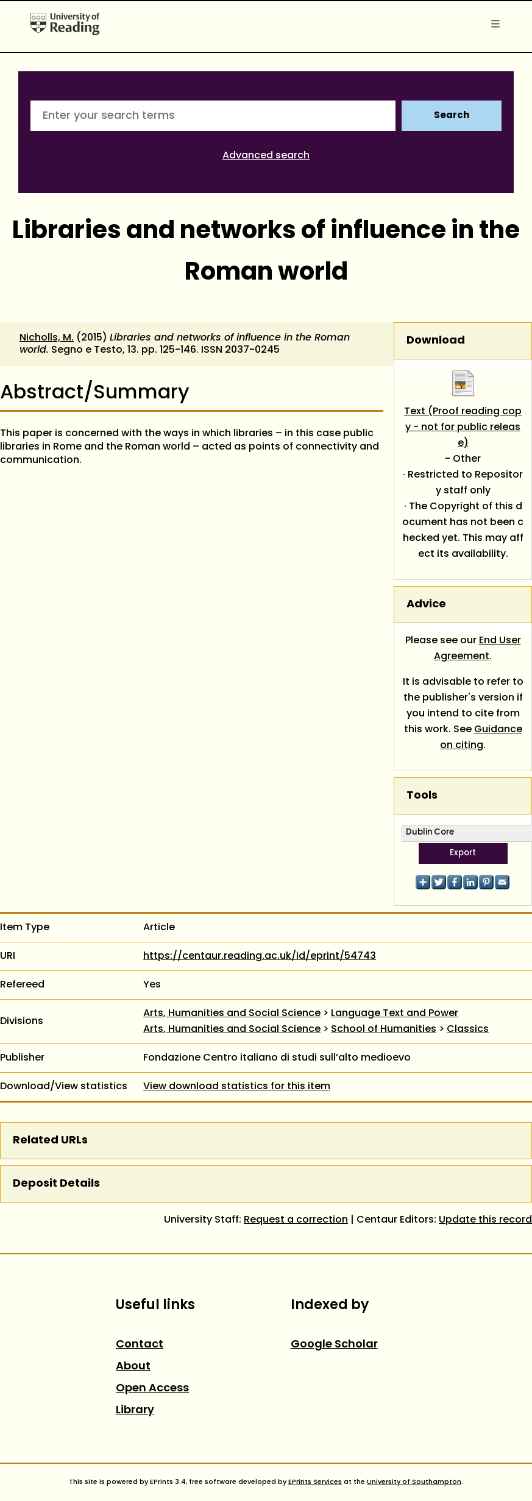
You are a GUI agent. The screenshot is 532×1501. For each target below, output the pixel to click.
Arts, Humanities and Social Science (232, 1014)
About (133, 1366)
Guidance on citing (481, 738)
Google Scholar (334, 1344)
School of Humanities (383, 1029)
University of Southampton (414, 1482)
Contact (139, 1344)
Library (135, 1410)
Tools (422, 795)
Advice (426, 604)
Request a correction (296, 1220)
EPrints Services (315, 1482)
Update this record (485, 1220)
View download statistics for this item (236, 1087)
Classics (468, 1029)
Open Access (152, 1388)
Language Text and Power (394, 1014)
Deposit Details (56, 1183)
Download (435, 340)
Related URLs (50, 1140)
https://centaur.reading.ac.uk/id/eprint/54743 (259, 956)
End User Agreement (477, 649)
